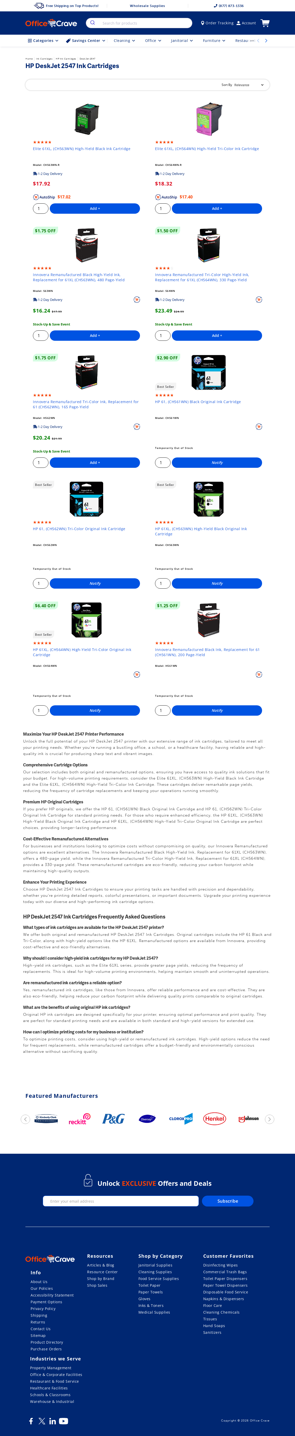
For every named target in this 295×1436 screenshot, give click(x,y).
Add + (95, 208)
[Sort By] (248, 85)
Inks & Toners (151, 1305)
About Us (39, 1281)
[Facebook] (30, 1423)
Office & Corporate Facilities (56, 1374)
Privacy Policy (43, 1308)
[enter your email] (121, 1201)
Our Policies (42, 1288)
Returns (38, 1322)
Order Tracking (217, 22)
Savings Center (86, 40)
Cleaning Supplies (155, 1271)
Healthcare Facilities (49, 1388)
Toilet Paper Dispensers (225, 1278)
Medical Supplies (154, 1312)
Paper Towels (150, 1292)
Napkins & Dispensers (223, 1298)
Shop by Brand (101, 1278)
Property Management (51, 1367)
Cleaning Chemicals (221, 1312)
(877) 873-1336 (229, 6)
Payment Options (46, 1301)
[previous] (25, 1119)
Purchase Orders (46, 1348)
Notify (217, 462)
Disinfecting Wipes (220, 1265)
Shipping (39, 1315)
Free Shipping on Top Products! (66, 6)
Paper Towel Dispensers (225, 1285)
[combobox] (139, 23)
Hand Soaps (214, 1325)
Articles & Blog (100, 1265)
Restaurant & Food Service (54, 1381)
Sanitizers (212, 1332)
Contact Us (41, 1328)
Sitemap (38, 1335)
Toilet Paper (149, 1285)
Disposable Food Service (225, 1292)
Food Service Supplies (158, 1278)
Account (246, 22)
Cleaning (125, 40)
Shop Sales (97, 1285)
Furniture (214, 40)
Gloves (144, 1298)
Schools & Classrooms (50, 1394)
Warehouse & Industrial (52, 1401)
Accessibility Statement (52, 1295)
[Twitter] (41, 1423)
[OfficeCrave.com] (50, 1259)
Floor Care (212, 1305)
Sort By (227, 85)
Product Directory (47, 1342)
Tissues (210, 1318)
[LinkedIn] (52, 1423)
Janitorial (182, 40)
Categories (43, 40)
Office (153, 40)
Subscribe (227, 1201)
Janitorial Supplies (155, 1265)
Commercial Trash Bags (225, 1271)
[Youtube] (63, 1423)
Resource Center (102, 1271)
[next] (269, 1119)
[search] (92, 23)
